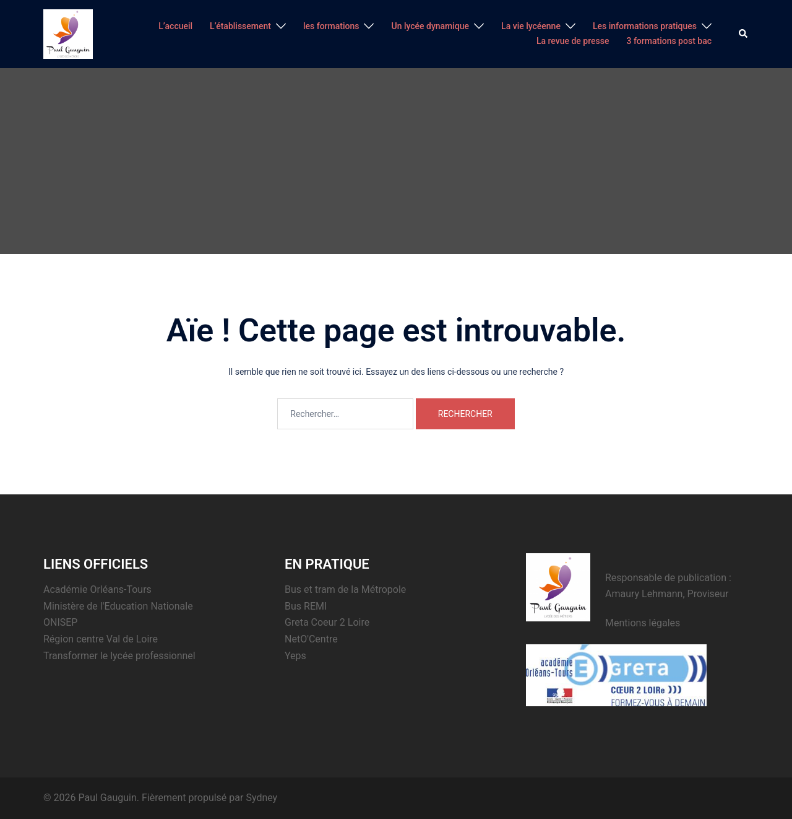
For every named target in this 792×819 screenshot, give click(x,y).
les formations (331, 26)
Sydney (261, 798)
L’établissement (240, 26)
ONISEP (60, 622)
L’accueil (175, 26)
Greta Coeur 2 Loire (327, 622)
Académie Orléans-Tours (97, 589)
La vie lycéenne (531, 26)
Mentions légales (642, 623)
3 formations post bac (669, 41)
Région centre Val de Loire (100, 639)
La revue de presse (572, 41)
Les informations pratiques (645, 26)
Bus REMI (306, 606)
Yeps (295, 656)
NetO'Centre (311, 639)
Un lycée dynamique (430, 26)
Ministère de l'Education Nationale (118, 606)
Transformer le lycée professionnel (119, 656)
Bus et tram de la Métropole (345, 589)
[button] (744, 34)
